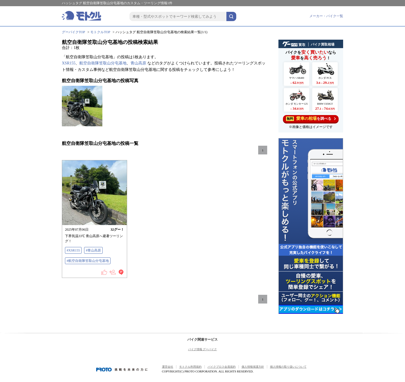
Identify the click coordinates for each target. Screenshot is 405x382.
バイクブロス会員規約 (222, 366)
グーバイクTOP (73, 32)
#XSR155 (73, 250)
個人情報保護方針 (253, 366)
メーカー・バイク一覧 (326, 16)
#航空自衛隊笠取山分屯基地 (88, 261)
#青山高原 (93, 250)
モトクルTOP (100, 32)
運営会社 (167, 366)
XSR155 (68, 63)
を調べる (311, 118)
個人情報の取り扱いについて (288, 366)
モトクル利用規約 (190, 366)
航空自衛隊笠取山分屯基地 (103, 63)
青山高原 (138, 63)
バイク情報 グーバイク (202, 349)
